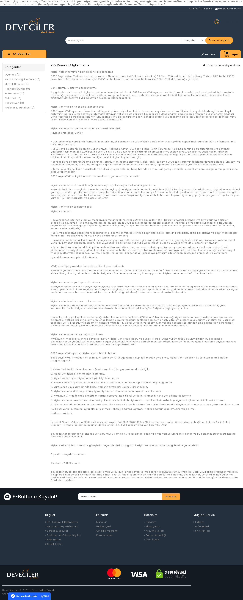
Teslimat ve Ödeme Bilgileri (64, 535)
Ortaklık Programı (107, 530)
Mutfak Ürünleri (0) (17, 84)
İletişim (199, 522)
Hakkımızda (54, 539)
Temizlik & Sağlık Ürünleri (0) (23, 79)
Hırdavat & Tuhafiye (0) (20, 107)
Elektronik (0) (13, 98)
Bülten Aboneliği (156, 535)
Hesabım (151, 522)
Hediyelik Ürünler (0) (17, 88)
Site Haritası (202, 530)
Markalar (79, 54)
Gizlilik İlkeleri (55, 544)
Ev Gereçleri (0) (15, 93)
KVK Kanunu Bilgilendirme (225, 65)
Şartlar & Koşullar (57, 530)
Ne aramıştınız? (219, 40)
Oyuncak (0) (13, 74)
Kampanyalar (104, 535)
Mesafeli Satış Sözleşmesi (63, 526)
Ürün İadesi (153, 539)
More (118, 54)
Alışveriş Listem (155, 530)
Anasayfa (60, 54)
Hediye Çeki (100, 54)
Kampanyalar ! (230, 21)
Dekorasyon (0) (14, 103)
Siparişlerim (153, 526)
